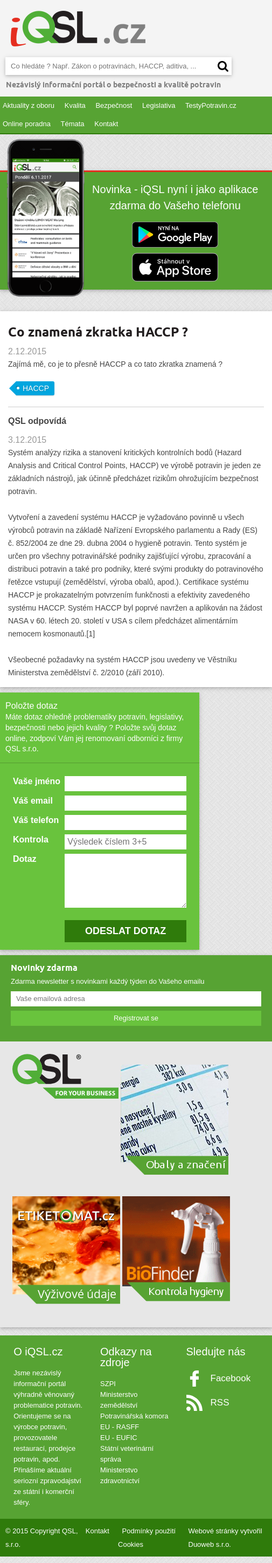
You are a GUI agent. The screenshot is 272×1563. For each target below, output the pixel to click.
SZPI (108, 1390)
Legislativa (158, 105)
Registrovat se (136, 1024)
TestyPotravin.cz (210, 105)
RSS (220, 1409)
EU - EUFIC (118, 1444)
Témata (73, 124)
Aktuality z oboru (28, 105)
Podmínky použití (149, 1537)
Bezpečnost (113, 105)
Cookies (130, 1551)
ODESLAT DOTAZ (125, 937)
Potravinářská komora (134, 1422)
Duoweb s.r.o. (210, 1551)
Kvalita (75, 105)
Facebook (231, 1385)
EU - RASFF (119, 1433)
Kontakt (106, 124)
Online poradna (27, 124)
